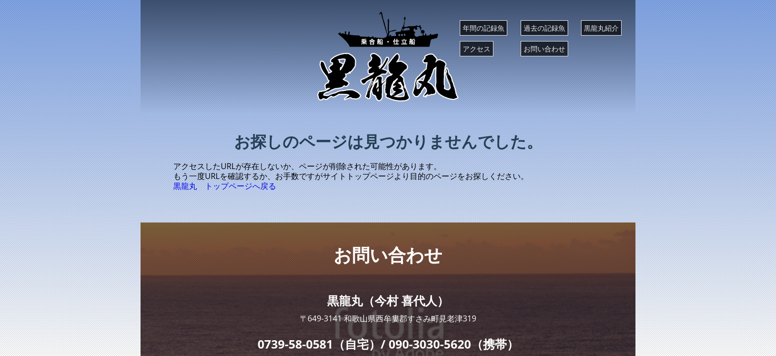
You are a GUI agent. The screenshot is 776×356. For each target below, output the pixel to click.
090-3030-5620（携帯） (453, 344)
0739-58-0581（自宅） (319, 344)
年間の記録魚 (483, 28)
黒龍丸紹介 (601, 28)
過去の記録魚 (544, 28)
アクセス (476, 48)
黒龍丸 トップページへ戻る (224, 185)
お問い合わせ (544, 48)
